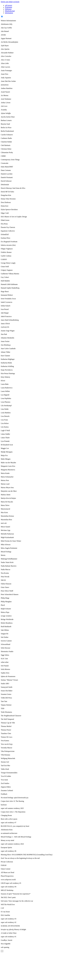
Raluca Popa (5, 612)
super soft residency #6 (8, 851)
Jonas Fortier (5, 341)
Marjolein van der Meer (9, 491)
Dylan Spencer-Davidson (9, 209)
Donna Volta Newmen (8, 199)
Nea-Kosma (5, 573)
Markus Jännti (5, 495)
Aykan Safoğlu (6, 113)
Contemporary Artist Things (10, 159)
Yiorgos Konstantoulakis (9, 773)
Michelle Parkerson (7, 534)
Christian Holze (6, 149)
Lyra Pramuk (5, 441)
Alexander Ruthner (7, 53)
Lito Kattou (5, 427)
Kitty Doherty (5, 377)
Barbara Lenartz (6, 120)
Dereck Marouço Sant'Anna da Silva (13, 188)
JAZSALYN (5, 327)
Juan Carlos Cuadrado (8, 348)
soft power (8, 5)
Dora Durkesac (6, 202)
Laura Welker (5, 391)
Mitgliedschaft (10, 11)
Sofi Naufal (5, 666)
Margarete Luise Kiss (8, 466)
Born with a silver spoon (9, 819)
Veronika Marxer (6, 748)
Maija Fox (4, 455)
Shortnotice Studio (7, 651)
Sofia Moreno (5, 669)
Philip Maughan (6, 601)
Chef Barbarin (5, 145)
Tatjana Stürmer (6, 705)
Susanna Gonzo (6, 694)
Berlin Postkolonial (7, 131)
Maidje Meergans (6, 452)
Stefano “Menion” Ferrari (9, 680)
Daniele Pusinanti (7, 177)
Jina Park (4, 334)
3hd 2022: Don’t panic (8, 897)
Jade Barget (5, 313)
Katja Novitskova (6, 370)
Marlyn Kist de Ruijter (8, 498)
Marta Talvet (5, 505)
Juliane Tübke (5, 352)
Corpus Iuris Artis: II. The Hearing (12, 801)
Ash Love (4, 106)
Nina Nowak (5, 577)
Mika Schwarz (6, 544)
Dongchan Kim (6, 195)
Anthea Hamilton (6, 88)
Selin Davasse (5, 648)
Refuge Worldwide (7, 619)
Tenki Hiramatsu (6, 712)
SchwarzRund (5, 644)
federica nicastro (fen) (8, 245)
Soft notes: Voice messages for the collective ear (17, 901)
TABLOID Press (6, 698)
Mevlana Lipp (5, 530)
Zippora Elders (6, 787)
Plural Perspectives (7, 876)
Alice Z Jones (5, 60)
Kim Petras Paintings (8, 373)
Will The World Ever (8, 904)
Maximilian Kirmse (7, 516)
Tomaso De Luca (6, 737)
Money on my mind (7, 840)
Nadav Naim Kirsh (7, 562)
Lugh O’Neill (5, 430)
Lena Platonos (5, 402)
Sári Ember (4, 637)
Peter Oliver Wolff (7, 591)
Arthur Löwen (5, 102)
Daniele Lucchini (6, 174)
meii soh (4, 523)
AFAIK (3, 35)
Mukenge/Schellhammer (9, 559)
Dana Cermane (6, 170)
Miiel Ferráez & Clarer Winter (11, 541)
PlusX (3, 605)
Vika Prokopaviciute (7, 751)
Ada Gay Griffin (6, 28)
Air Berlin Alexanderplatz (9, 42)
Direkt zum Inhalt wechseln (10, 2)
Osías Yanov (5, 587)
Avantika (4, 110)
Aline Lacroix (5, 67)
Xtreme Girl (5, 762)
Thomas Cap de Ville (8, 723)
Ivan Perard (5, 309)
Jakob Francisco (6, 316)
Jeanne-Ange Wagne (7, 331)
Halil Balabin (5, 281)
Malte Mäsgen (5, 459)
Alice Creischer (6, 56)
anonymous (5, 85)
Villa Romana (5, 755)
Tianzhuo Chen (6, 733)
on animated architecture (9, 833)
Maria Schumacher (7, 477)
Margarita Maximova (8, 470)
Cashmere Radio (6, 138)
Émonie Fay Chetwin (8, 227)
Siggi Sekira (5, 655)
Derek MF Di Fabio (7, 192)
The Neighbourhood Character (11, 716)
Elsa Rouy (4, 224)
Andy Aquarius (6, 78)
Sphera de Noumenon (8, 676)
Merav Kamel (5, 527)
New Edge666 (5, 944)
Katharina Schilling (7, 366)
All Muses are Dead (7, 872)
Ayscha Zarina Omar (8, 117)
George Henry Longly (8, 263)
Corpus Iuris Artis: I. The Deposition (13, 812)
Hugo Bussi (5, 291)
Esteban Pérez (5, 238)
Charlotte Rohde (6, 142)
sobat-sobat (4, 662)
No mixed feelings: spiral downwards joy (14, 797)
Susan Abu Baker (6, 691)
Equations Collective (8, 231)
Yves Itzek (4, 780)
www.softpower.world (8, 879)
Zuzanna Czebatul (7, 790)
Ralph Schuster (6, 609)
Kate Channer (5, 356)
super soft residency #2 (8, 922)
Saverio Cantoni (6, 641)
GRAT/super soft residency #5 (11, 883)
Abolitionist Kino (6, 830)
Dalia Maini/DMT (7, 167)
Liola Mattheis (6, 413)
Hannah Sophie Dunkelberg (10, 288)
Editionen (8, 9)
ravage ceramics (6, 616)
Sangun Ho (4, 634)
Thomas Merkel (6, 726)
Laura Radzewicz (6, 388)
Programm (8, 7)
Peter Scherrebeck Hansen (9, 594)
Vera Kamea (5, 740)
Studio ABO (5, 683)
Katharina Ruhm (6, 363)
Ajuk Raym (5, 45)
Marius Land (5, 484)
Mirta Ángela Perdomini (9, 548)
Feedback (4, 794)
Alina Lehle (5, 63)
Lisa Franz (4, 420)
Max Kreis (4, 512)
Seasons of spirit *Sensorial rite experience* (15, 894)
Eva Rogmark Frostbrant (9, 241)
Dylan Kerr (4, 206)
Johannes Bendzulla (7, 338)
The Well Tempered (7, 719)
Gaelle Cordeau (6, 256)
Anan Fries (4, 74)
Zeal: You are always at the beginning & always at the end (20, 858)
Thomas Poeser (6, 730)
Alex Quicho (5, 49)
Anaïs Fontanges (6, 70)
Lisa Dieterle (5, 416)
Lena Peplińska (6, 398)
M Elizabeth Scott (7, 445)
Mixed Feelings (6, 552)
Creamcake (4, 163)
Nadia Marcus (5, 569)
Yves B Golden (6, 776)
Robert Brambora (6, 623)
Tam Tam (4, 701)
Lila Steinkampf (6, 405)
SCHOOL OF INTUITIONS (10, 926)
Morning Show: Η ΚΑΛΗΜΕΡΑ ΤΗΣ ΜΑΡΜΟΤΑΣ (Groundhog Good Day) (26, 855)
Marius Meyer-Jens (7, 487)
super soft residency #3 (8, 919)
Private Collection (7, 862)
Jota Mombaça (6, 345)
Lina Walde (5, 409)
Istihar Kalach (5, 306)
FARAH (3, 865)
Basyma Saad (5, 124)
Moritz (3, 555)
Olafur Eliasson (6, 584)
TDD (2, 708)
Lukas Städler (5, 434)
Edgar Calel (5, 213)
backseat (4, 805)
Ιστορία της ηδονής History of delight (13, 929)
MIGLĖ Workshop (7, 890)
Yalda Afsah (5, 769)
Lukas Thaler (5, 437)
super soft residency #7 (8, 822)
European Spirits (6, 847)
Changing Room (6, 815)
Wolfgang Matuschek (8, 758)
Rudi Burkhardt (6, 626)
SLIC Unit (4, 658)
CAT (2, 908)
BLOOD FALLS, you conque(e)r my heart (15, 826)
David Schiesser (6, 181)
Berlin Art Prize (6, 127)
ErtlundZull (5, 234)
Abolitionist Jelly (6, 24)
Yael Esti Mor (5, 765)
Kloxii (3, 380)
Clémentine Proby (7, 152)
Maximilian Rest (6, 519)
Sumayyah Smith (6, 687)
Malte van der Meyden (8, 462)
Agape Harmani (6, 38)
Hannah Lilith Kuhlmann (9, 284)
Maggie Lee (5, 448)
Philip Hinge (5, 598)
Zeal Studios (5, 783)
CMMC (3, 156)
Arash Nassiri (5, 92)
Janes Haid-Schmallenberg (10, 320)
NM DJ (3, 580)
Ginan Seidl (5, 266)
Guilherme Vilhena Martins (10, 274)
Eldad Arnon (5, 220)
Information (9, 13)
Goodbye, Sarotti (6, 940)
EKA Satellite (5, 915)
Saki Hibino (5, 630)
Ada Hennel (5, 31)
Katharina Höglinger (8, 359)
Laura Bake (5, 384)
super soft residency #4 (8, 887)
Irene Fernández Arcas (8, 298)
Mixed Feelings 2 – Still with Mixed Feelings (16, 837)
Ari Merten (4, 95)
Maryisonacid (5, 509)
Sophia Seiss (5, 673)
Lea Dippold (5, 395)
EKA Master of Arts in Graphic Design (14, 217)
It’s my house (5, 912)
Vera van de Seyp (6, 744)
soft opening (5, 947)
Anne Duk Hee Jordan (8, 81)
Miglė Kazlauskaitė (7, 537)
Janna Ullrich (5, 323)
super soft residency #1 (8, 936)
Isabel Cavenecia (6, 302)
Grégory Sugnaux (7, 270)
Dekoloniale (5, 184)
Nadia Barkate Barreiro (8, 566)
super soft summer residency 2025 (12, 808)
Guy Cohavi (5, 277)
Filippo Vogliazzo (7, 249)
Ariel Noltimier (6, 99)
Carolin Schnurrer (7, 135)
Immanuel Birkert (7, 295)
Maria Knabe (5, 473)
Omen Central (5, 869)
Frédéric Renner (6, 252)
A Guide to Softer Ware (8, 933)
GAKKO (4, 259)
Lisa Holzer (5, 423)
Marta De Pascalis (7, 502)
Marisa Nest (5, 480)
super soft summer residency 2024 (12, 844)
